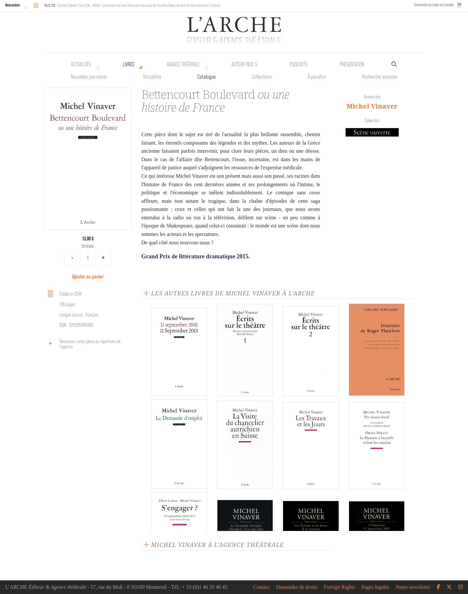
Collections (262, 76)
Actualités (81, 64)
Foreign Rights (339, 587)
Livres (129, 64)
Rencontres (12, 5)
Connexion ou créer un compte (434, 4)
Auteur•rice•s (244, 64)
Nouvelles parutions (89, 76)
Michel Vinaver (371, 106)
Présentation (352, 64)
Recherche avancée (379, 76)
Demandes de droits (296, 587)
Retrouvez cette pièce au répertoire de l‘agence (83, 344)
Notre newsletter (413, 587)
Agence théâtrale (183, 64)
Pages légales (375, 587)
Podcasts (298, 64)
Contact (262, 587)
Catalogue (206, 76)
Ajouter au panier (88, 276)
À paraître (317, 76)
